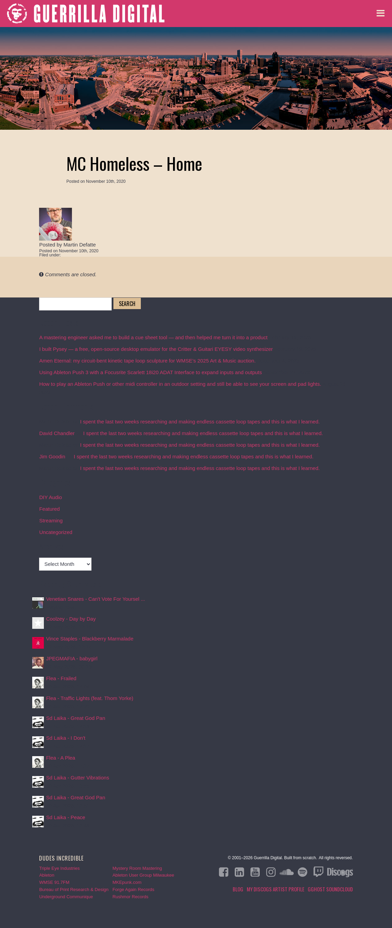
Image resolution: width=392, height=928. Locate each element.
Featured (49, 509)
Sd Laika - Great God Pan (75, 718)
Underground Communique (66, 896)
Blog (196, 78)
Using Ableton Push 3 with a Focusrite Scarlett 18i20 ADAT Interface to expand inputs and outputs (150, 372)
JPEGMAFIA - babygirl (71, 658)
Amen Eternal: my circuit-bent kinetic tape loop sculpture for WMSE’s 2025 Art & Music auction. (147, 361)
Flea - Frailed (61, 678)
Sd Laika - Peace (65, 817)
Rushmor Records (130, 896)
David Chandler (56, 433)
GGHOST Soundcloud (330, 889)
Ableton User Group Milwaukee (143, 875)
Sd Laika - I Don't (65, 738)
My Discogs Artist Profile (275, 889)
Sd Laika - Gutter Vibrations (77, 777)
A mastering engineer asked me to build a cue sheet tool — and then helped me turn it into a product (153, 337)
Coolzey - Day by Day (71, 619)
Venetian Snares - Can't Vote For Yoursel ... (95, 599)
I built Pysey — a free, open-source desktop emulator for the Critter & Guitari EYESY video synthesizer (156, 349)
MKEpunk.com (127, 882)
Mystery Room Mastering (137, 868)
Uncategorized (55, 532)
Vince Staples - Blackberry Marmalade (89, 638)
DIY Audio (50, 497)
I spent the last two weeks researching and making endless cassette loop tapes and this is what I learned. (200, 421)
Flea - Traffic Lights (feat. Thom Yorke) (89, 698)
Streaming (50, 520)
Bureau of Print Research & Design (73, 889)
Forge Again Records (133, 889)
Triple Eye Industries (59, 868)
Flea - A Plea (60, 758)
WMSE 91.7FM (54, 882)
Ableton (46, 875)
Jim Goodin (52, 456)
